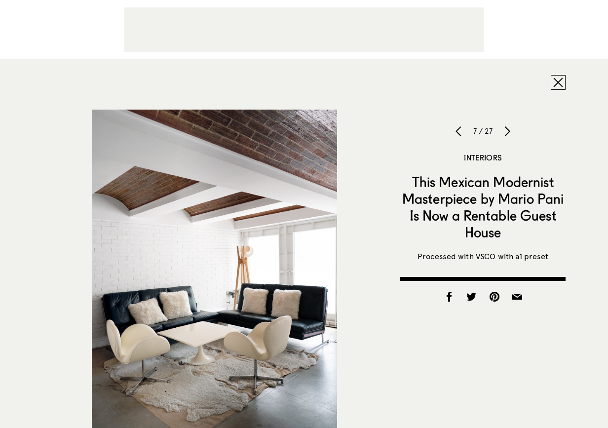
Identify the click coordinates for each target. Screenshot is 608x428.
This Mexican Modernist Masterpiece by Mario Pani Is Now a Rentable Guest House (483, 206)
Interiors (482, 157)
